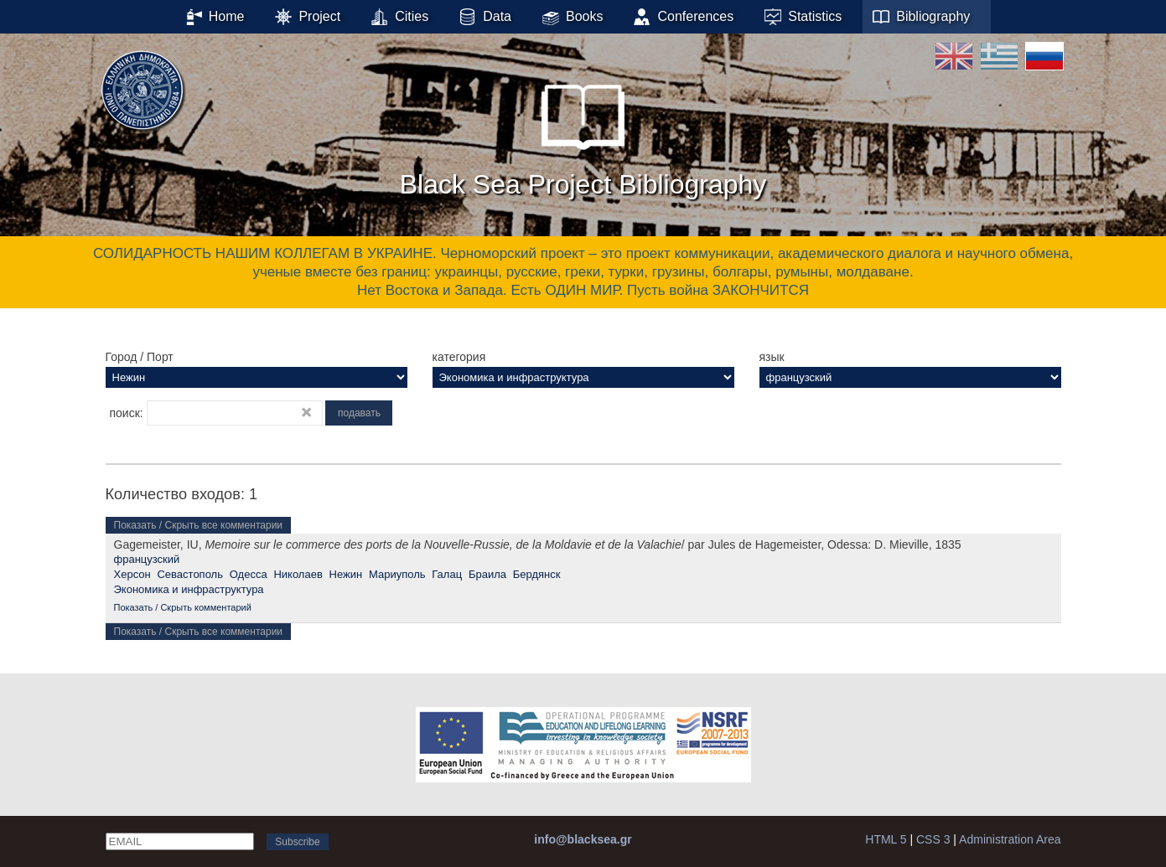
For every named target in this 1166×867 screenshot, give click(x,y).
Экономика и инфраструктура (189, 589)
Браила (487, 574)
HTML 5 (885, 839)
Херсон (132, 574)
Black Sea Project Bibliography (583, 133)
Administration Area (1009, 839)
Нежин (346, 574)
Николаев (297, 574)
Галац (447, 574)
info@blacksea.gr (582, 839)
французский (147, 559)
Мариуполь (397, 574)
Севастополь (190, 574)
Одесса (248, 574)
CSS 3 (933, 839)
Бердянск (537, 574)
